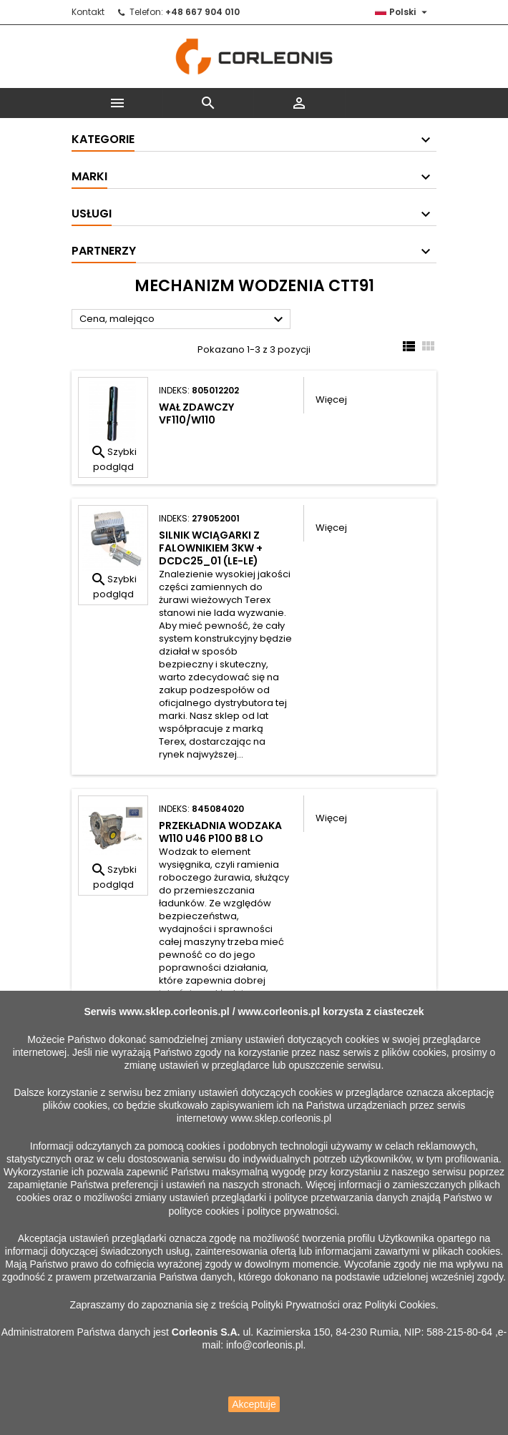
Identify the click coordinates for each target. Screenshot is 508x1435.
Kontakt (88, 12)
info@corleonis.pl (264, 1345)
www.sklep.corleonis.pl (174, 1011)
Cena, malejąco (183, 319)
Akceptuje (253, 1404)
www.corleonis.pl (279, 1011)
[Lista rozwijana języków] (403, 12)
